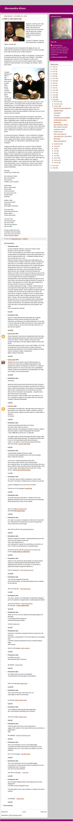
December (57, 101)
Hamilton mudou (58, 131)
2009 (54, 97)
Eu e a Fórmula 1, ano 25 (61, 124)
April (55, 155)
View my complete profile (59, 57)
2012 (54, 90)
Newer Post (4, 811)
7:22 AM (10, 592)
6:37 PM (10, 311)
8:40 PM (10, 703)
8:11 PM (10, 627)
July (55, 148)
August (56, 146)
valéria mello (11, 359)
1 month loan (28, 488)
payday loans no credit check (32, 549)
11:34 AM (10, 374)
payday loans (18, 665)
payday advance (25, 648)
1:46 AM (10, 514)
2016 (54, 81)
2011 (54, 92)
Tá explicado (57, 113)
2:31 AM (10, 356)
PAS (5, 152)
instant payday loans (27, 603)
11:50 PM (10, 687)
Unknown (10, 406)
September (57, 144)
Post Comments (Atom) (15, 815)
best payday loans (25, 588)
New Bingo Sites (25, 754)
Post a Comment (8, 805)
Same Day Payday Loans (23, 735)
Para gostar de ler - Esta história (63, 136)
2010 (54, 95)
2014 (54, 85)
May (55, 153)
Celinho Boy (11, 333)
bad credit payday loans (27, 529)
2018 (54, 76)
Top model (56, 115)
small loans (25, 772)
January (56, 162)
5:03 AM (10, 757)
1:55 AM (10, 802)
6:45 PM (10, 447)
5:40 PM (10, 555)
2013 (54, 88)
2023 (54, 69)
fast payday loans (22, 509)
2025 (54, 66)
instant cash (16, 624)
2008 (54, 99)
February (56, 160)
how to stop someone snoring (21, 470)
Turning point (57, 122)
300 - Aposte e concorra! (60, 127)
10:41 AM (10, 609)
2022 (54, 71)
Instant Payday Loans (21, 700)
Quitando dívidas (58, 110)
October (56, 106)
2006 (54, 168)
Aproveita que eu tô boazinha (62, 117)
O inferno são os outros (60, 120)
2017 (54, 78)
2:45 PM (10, 402)
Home (24, 811)
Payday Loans (22, 717)
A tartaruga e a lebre (59, 129)
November (57, 104)
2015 (54, 83)
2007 (54, 165)
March (56, 158)
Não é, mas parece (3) (60, 134)
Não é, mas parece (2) (60, 141)
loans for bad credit (24, 444)
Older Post (43, 811)
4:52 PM (10, 532)
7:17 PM (10, 473)
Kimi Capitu (57, 138)
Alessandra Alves (15, 8)
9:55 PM (10, 739)
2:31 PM (10, 776)
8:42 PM (10, 668)
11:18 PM (10, 573)
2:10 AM (10, 651)
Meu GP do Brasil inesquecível (62, 108)
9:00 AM (10, 720)
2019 (54, 74)
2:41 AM (10, 492)
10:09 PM (10, 330)
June (55, 151)
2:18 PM (10, 419)
